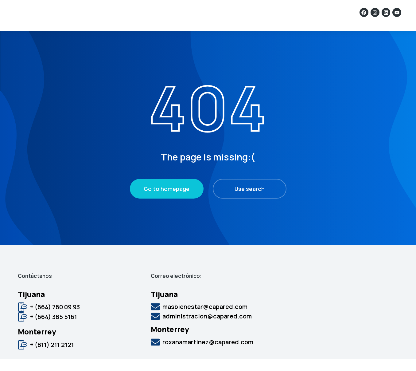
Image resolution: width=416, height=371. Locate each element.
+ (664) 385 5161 (53, 329)
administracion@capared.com (207, 328)
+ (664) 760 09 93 (55, 319)
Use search (250, 200)
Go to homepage (166, 200)
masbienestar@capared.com (204, 318)
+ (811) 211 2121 (52, 357)
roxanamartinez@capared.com (207, 354)
